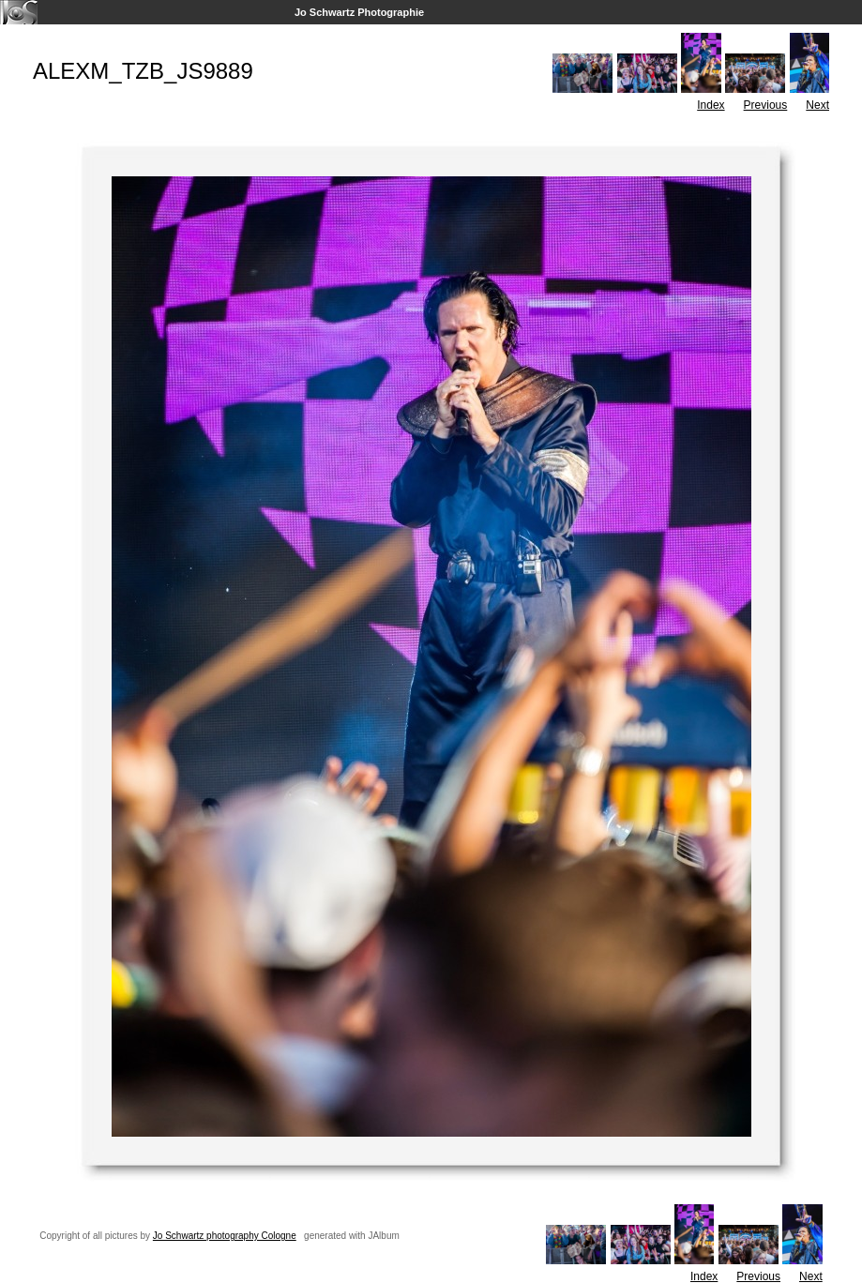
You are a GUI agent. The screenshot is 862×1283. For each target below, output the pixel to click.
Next (817, 105)
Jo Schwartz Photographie (359, 12)
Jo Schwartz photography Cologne (224, 1235)
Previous (766, 105)
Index (710, 105)
